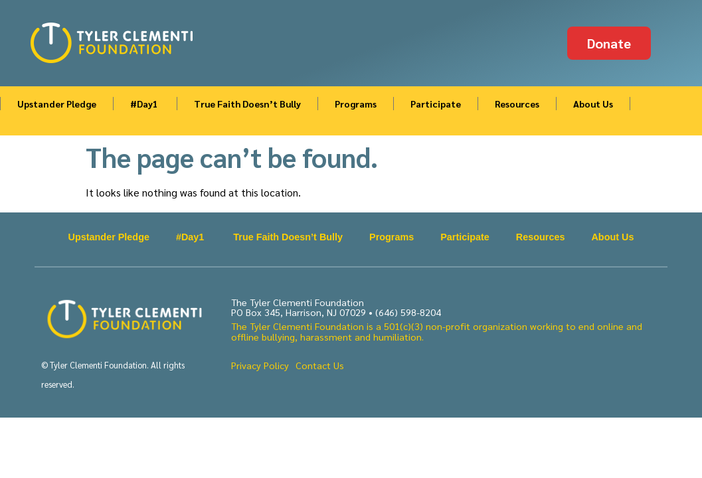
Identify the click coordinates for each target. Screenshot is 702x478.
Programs (356, 104)
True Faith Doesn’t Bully (247, 104)
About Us (593, 104)
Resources (517, 104)
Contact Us (320, 365)
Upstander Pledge (56, 104)
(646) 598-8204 (408, 312)
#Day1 (145, 104)
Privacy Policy (260, 365)
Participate (435, 104)
